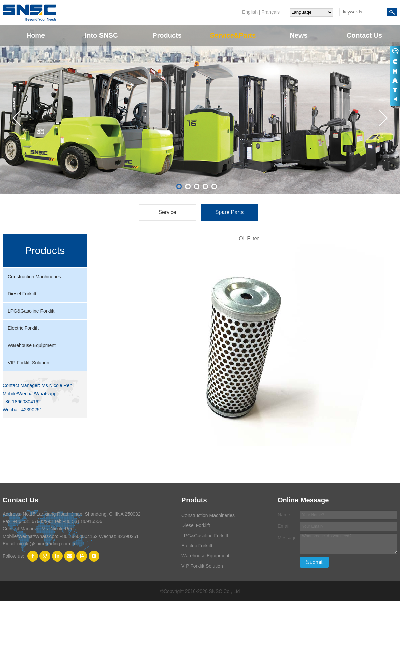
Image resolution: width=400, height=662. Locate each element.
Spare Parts (229, 212)
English (250, 12)
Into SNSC (101, 35)
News (298, 35)
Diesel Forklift (22, 293)
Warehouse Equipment (32, 345)
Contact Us (364, 35)
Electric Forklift (23, 328)
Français (270, 12)
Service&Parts (233, 35)
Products (167, 35)
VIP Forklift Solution (28, 362)
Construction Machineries (34, 276)
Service (167, 212)
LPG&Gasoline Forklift (31, 311)
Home (35, 35)
